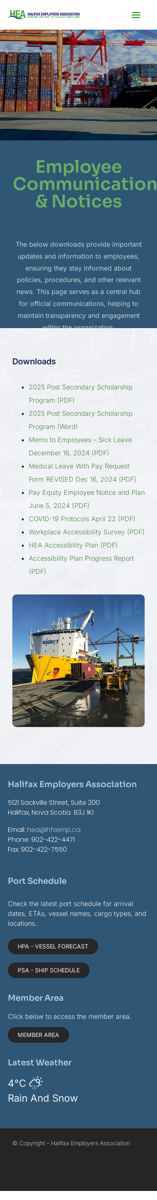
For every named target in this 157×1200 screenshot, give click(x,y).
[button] (136, 14)
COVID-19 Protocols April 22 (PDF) (82, 519)
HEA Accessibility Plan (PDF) (73, 545)
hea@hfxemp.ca (54, 829)
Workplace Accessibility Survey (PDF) (87, 532)
